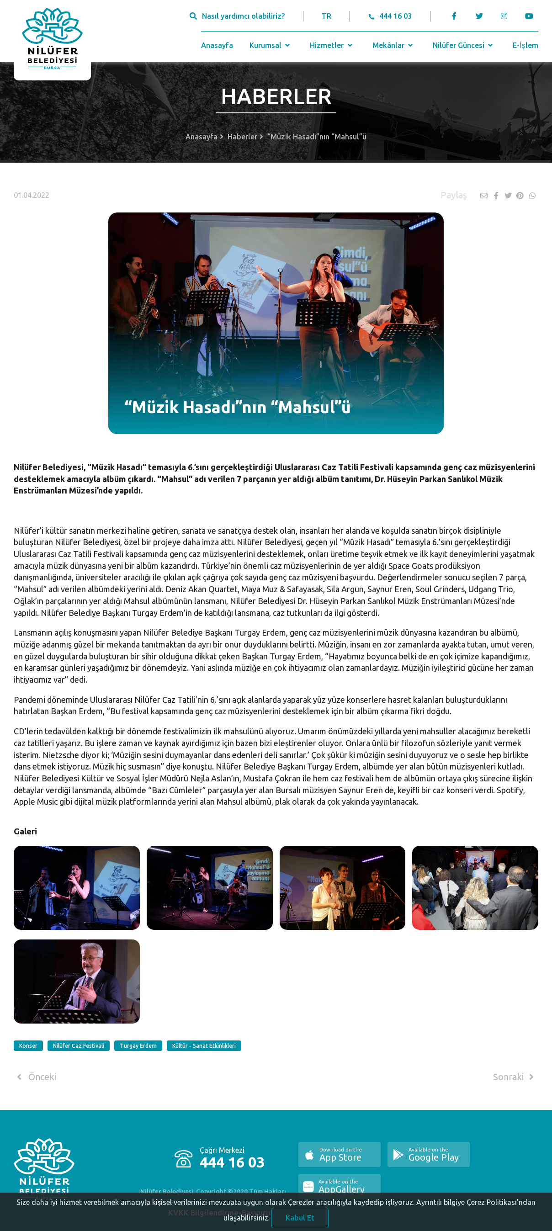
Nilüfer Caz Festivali (78, 1046)
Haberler (242, 137)
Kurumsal (270, 45)
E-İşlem (525, 45)
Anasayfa (217, 45)
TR (326, 16)
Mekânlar (393, 45)
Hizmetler (332, 45)
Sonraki (515, 1077)
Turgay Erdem (138, 1046)
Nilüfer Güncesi (464, 45)
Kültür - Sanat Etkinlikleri (204, 1046)
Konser (28, 1046)
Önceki (35, 1077)
